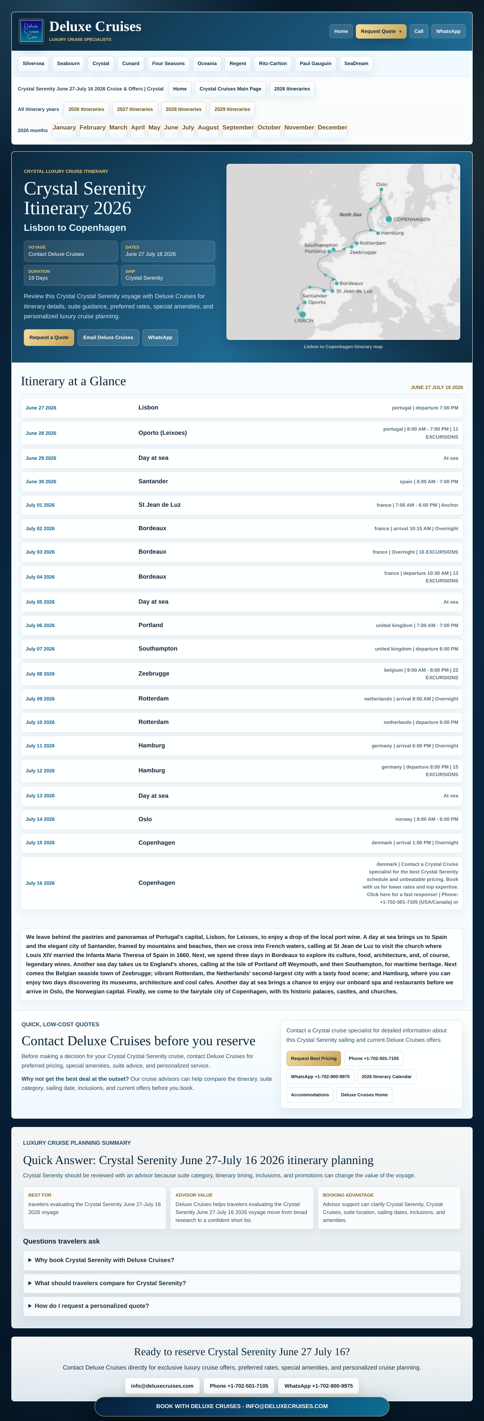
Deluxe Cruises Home (364, 1094)
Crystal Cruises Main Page (230, 89)
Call (419, 31)
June (171, 128)
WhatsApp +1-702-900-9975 (320, 1076)
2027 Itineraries (135, 109)
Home (341, 31)
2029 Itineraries (232, 109)
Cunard (131, 63)
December (332, 128)
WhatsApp (448, 31)
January (64, 128)
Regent (238, 63)
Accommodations (310, 1094)
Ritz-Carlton (273, 63)
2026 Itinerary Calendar (387, 1076)
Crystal (101, 63)
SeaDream (356, 63)
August (208, 128)
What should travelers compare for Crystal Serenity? (110, 1283)
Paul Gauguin (316, 63)
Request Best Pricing (314, 1058)
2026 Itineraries (292, 89)
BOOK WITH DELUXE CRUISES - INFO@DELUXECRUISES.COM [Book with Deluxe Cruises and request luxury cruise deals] (242, 1406)
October (269, 128)
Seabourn (68, 63)
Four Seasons (168, 63)
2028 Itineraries (184, 109)
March (118, 128)
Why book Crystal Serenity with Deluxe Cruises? (104, 1260)
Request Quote (378, 31)
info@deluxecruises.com (162, 1386)
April (137, 128)
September (238, 128)
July (188, 128)
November (299, 128)
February (92, 128)
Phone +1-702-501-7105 (374, 1058)
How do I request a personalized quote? (92, 1306)
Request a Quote (48, 337)
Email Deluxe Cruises (108, 337)
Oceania (207, 63)
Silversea (33, 63)
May (154, 128)
